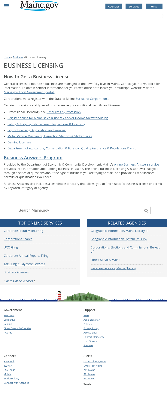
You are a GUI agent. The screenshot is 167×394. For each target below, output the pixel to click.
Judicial (8, 324)
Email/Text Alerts (93, 365)
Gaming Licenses (19, 142)
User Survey (90, 341)
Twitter (8, 365)
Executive (9, 315)
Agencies (114, 6)
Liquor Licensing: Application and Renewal (37, 130)
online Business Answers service (136, 164)
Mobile (7, 374)
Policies (88, 324)
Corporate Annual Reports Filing (26, 256)
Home (7, 57)
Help (154, 6)
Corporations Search (18, 239)
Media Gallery (11, 378)
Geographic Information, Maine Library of (119, 231)
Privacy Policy (91, 328)
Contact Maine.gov (94, 337)
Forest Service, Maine (105, 260)
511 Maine (89, 374)
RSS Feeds (9, 370)
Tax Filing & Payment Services (24, 264)
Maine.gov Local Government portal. (29, 92)
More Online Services (19, 281)
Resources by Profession (64, 112)
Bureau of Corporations (91, 99)
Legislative (9, 319)
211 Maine (89, 370)
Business (18, 57)
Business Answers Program (33, 157)
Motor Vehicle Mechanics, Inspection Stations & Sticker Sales (50, 136)
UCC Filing (11, 247)
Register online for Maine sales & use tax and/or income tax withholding (58, 118)
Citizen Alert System (95, 361)
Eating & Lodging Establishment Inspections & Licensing (46, 124)
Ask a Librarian (92, 319)
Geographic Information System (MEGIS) (119, 239)
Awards (8, 332)
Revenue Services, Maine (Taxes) (113, 268)
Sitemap (88, 345)
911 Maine (89, 378)
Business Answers (16, 272)
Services (134, 6)
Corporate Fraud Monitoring (23, 231)
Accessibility (90, 332)
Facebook (9, 361)
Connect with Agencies (16, 382)
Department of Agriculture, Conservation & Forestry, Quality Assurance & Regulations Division (73, 148)
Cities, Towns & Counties (17, 328)
